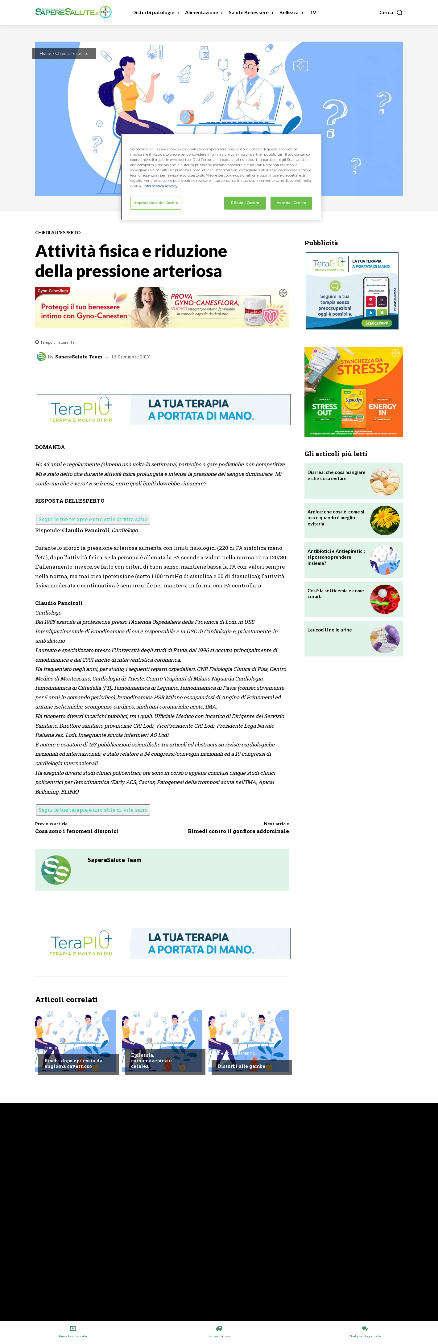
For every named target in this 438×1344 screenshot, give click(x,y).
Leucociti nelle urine (330, 629)
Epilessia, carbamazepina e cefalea (151, 1060)
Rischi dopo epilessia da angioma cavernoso (73, 1063)
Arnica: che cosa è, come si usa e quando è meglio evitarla (336, 517)
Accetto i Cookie (291, 203)
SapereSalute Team (78, 356)
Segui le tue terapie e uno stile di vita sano (93, 519)
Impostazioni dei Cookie (156, 203)
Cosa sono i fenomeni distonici (76, 831)
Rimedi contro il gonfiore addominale (238, 831)
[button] (391, 12)
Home (45, 53)
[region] (221, 177)
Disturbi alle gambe (241, 1066)
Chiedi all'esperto (72, 53)
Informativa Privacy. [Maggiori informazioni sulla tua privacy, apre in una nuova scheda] (160, 186)
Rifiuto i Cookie (245, 203)
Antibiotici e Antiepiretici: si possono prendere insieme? (336, 557)
